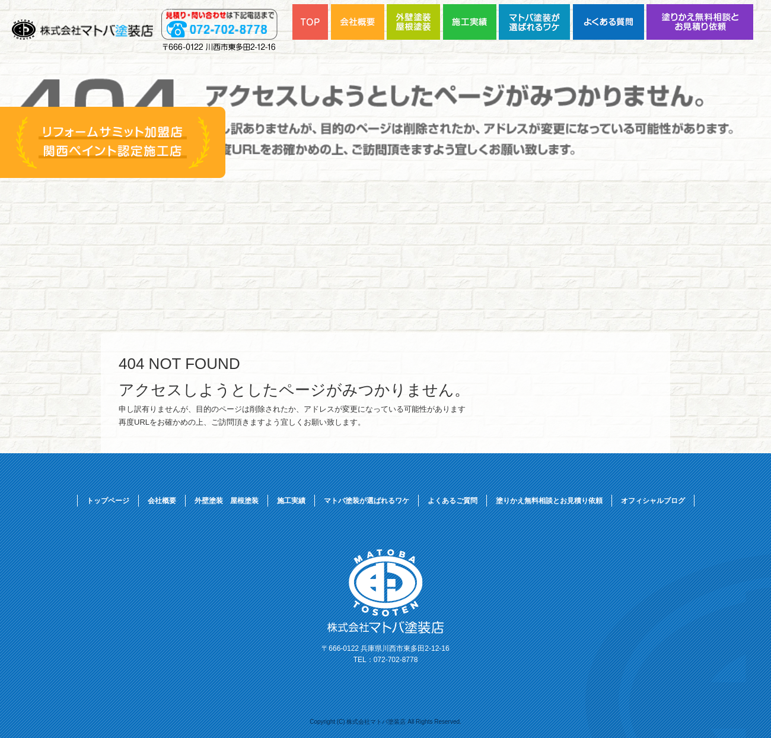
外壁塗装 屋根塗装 (227, 501)
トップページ (108, 501)
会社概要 (162, 501)
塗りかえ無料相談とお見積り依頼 (699, 22)
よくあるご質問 (609, 22)
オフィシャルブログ (653, 501)
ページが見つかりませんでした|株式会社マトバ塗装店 (102, 10)
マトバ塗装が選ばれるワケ (536, 22)
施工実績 (291, 501)
